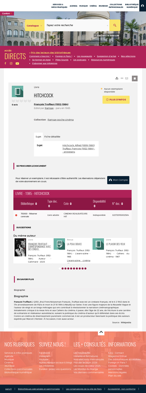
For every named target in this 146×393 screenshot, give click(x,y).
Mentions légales (117, 371)
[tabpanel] (66, 149)
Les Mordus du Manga (86, 368)
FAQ (110, 352)
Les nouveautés (82, 352)
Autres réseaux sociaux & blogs (55, 362)
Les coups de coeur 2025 (87, 365)
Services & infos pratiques (18, 352)
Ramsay (49, 108)
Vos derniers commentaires (89, 371)
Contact (119, 352)
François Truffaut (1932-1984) (51, 104)
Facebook (44, 352)
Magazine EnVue (117, 355)
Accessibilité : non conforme (121, 388)
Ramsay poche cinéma (61, 119)
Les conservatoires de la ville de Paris (84, 388)
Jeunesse (9, 365)
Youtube (43, 359)
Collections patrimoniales (18, 368)
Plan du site (114, 375)
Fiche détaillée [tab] (52, 136)
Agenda (8, 355)
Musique (9, 359)
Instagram (44, 355)
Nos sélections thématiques (89, 359)
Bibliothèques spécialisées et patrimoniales (39, 388)
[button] (142, 5)
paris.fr (8, 388)
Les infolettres (46, 365)
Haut (101, 332)
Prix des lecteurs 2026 (85, 362)
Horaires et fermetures (86, 355)
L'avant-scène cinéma (78, 260)
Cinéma (8, 362)
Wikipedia (126, 322)
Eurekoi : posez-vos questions (55, 368)
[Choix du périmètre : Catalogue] (35, 25)
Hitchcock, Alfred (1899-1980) (78, 145)
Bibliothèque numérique (18, 371)
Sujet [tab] (38, 136)
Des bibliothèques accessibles (124, 359)
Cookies (112, 365)
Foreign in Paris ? (117, 362)
